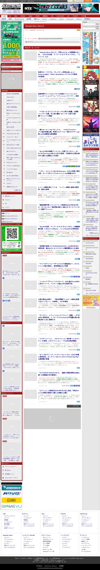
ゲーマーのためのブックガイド (13, 140)
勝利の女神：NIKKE (91, 253)
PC (10, 16)
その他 (83, 549)
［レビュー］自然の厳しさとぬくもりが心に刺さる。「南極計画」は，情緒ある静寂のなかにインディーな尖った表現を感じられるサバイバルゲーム (11, 388)
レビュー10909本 (7, 12)
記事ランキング (9, 528)
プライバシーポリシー (10, 466)
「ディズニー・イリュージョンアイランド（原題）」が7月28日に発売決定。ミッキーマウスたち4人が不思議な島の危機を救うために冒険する (59, 317)
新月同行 (88, 279)
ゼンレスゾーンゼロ (91, 290)
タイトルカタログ (29, 526)
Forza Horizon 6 (89, 258)
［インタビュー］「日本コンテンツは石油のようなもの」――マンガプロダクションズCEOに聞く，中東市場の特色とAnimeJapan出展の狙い (11, 436)
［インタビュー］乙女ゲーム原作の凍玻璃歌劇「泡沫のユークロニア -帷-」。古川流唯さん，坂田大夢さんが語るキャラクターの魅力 (11, 458)
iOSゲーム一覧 (47, 549)
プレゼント (79, 18)
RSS (2, 1)
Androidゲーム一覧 (48, 551)
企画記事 (3, 18)
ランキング (95, 1)
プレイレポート (47, 518)
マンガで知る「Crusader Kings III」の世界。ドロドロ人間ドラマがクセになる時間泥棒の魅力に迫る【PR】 (11, 295)
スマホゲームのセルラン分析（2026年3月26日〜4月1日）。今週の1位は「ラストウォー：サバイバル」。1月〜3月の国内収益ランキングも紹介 (92, 155)
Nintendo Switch (8, 221)
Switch (30, 16)
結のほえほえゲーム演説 (13, 144)
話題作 (10, 18)
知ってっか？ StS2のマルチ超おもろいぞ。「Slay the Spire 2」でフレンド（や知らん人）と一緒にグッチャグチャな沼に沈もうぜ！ (11, 343)
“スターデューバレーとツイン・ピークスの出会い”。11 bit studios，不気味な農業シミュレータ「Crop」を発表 (92, 171)
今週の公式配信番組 (12, 107)
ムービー (61, 18)
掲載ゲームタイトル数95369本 (11, 10)
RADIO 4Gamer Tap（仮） (13, 133)
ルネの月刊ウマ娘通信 (12, 154)
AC (68, 16)
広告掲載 (61, 565)
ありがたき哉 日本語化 (12, 175)
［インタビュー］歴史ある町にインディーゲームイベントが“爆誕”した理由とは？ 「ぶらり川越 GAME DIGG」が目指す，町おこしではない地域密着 (12, 413)
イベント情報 (85, 539)
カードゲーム (85, 543)
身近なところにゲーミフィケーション (13, 179)
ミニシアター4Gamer (12, 169)
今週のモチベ (10, 100)
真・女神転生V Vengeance (92, 284)
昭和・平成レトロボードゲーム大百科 (13, 158)
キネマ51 (9, 183)
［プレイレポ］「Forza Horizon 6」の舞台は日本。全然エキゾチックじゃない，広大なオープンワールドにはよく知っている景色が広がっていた (92, 228)
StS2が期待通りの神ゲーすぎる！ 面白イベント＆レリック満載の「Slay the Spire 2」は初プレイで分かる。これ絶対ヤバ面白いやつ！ (12, 365)
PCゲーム (7, 213)
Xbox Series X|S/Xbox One (11, 216)
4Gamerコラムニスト (12, 162)
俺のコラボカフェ (11, 151)
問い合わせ (31, 1)
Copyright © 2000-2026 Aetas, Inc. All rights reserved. (50, 568)
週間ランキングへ (94, 232)
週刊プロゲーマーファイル (13, 103)
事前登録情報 (47, 541)
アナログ (75, 16)
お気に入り (79, 1)
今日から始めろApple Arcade (14, 148)
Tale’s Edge (88, 263)
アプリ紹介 (46, 545)
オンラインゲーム (19, 18)
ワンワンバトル (90, 242)
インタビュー (53, 18)
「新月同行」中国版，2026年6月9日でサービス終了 (92, 212)
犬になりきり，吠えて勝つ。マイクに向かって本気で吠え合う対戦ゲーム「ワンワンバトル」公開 (92, 203)
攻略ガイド (37, 18)
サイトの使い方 (21, 1)
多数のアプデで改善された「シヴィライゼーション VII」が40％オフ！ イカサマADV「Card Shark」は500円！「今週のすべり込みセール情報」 (92, 163)
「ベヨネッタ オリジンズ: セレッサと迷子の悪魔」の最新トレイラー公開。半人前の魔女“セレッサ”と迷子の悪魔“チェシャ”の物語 (58, 114)
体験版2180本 (16, 12)
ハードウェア (60, 16)
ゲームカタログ (86, 551)
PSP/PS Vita (83, 514)
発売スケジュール (29, 524)
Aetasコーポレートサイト (11, 477)
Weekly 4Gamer (10, 97)
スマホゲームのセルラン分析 (13, 118)
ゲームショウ (69, 18)
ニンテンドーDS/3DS (28, 535)
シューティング (86, 545)
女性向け (45, 16)
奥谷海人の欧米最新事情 (13, 93)
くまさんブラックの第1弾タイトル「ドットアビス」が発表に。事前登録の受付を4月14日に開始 (92, 195)
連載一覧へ (18, 190)
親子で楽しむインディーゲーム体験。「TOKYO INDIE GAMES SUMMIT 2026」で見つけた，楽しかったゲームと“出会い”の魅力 (11, 273)
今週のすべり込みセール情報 (13, 123)
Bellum (87, 267)
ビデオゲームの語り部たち (13, 165)
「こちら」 (59, 560)
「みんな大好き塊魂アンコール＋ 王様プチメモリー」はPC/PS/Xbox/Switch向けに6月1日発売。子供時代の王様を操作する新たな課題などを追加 (59, 154)
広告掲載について (9, 474)
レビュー (44, 18)
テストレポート (67, 539)
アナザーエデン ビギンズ (92, 273)
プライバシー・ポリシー (50, 565)
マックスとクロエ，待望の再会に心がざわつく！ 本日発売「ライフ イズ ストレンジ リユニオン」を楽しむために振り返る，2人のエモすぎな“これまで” (11, 318)
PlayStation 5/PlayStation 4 (11, 218)
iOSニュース (46, 537)
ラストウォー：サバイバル (92, 248)
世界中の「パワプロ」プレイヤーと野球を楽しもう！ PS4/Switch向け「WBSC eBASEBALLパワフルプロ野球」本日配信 (58, 74)
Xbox (15, 16)
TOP (4, 16)
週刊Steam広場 (10, 127)
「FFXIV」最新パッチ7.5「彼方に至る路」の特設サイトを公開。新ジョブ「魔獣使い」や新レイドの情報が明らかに (92, 220)
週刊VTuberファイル (12, 110)
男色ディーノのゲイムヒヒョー (13, 114)
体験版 (6, 520)
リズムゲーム (85, 547)
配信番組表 (87, 18)
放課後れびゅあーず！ (12, 186)
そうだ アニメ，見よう (12, 137)
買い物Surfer (10, 172)
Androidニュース (48, 539)
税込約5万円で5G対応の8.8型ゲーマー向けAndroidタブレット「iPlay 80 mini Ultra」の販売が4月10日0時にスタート (92, 179)
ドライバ (7, 207)
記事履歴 (87, 1)
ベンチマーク (66, 547)
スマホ (37, 16)
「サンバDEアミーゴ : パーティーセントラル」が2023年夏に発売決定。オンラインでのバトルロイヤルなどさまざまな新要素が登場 (58, 357)
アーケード (83, 535)
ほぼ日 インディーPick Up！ (14, 130)
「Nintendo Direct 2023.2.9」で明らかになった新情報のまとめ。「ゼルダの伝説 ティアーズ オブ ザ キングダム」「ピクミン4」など (59, 54)
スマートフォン (46, 535)
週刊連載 (29, 18)
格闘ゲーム (84, 541)
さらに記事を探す (74, 406)
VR (52, 16)
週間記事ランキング (10, 196)
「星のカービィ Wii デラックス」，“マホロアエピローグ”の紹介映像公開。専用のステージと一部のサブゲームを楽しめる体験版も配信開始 (59, 132)
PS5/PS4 (23, 16)
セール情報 (46, 543)
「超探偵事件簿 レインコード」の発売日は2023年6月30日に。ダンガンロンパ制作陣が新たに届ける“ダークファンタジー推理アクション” (59, 207)
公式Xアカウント (10, 1)
